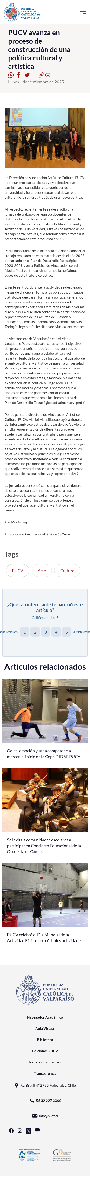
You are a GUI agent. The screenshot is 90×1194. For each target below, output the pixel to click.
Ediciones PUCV (45, 1051)
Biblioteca (45, 1039)
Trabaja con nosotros (45, 1062)
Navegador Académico (45, 1017)
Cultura (67, 570)
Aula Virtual (45, 1028)
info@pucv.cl (45, 1116)
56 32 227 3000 (45, 1101)
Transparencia (45, 1073)
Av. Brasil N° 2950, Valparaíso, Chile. (45, 1085)
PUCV (17, 570)
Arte (42, 570)
